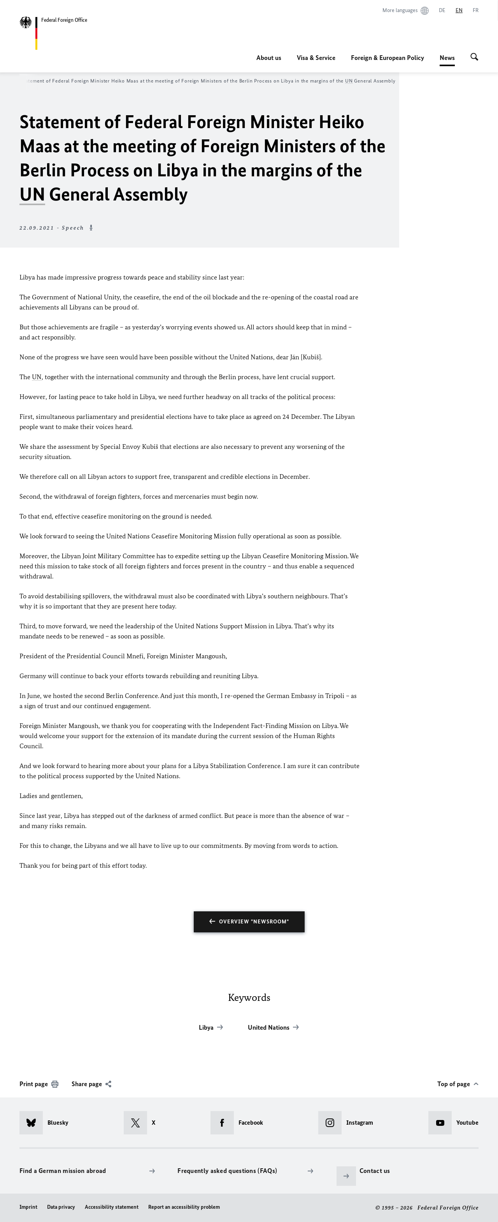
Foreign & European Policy (387, 58)
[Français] (476, 10)
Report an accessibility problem (184, 1207)
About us (268, 58)
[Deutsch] (442, 10)
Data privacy (61, 1207)
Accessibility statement (112, 1207)
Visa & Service (316, 58)
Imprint (28, 1207)
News (447, 57)
